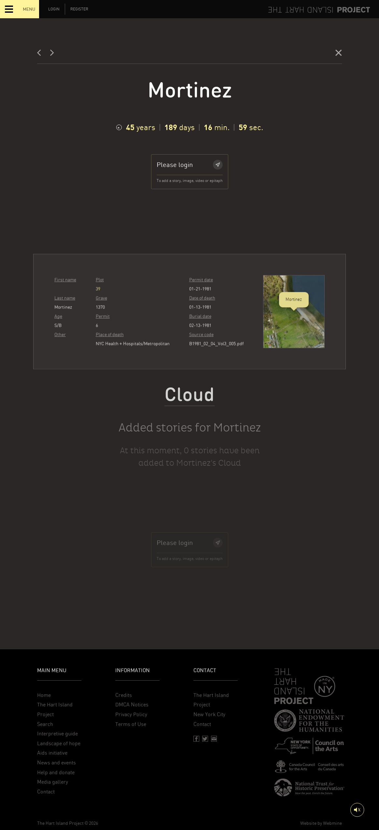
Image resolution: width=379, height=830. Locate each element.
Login (54, 9)
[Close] (338, 54)
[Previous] (41, 54)
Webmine (332, 823)
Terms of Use (130, 724)
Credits (123, 695)
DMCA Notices (131, 705)
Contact (46, 792)
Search (45, 724)
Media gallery (52, 782)
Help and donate (56, 772)
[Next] (52, 54)
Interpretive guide (57, 734)
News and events (56, 763)
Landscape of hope (58, 743)
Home (44, 695)
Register (79, 9)
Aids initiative (52, 753)
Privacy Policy (131, 714)
